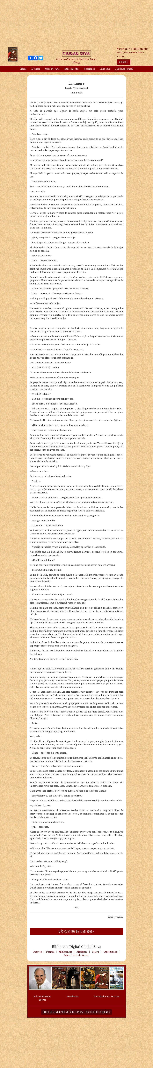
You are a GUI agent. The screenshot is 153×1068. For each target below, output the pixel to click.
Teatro (95, 951)
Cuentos (37, 951)
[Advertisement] (76, 23)
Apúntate (123, 62)
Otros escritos (71, 68)
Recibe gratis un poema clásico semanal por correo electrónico (76, 1012)
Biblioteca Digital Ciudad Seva (76, 946)
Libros (23, 68)
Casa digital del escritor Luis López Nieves (76, 60)
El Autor (35, 68)
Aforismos (81, 951)
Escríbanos (72, 996)
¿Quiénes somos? (124, 68)
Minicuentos (65, 951)
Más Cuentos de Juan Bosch (76, 931)
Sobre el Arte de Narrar (76, 955)
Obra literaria (52, 68)
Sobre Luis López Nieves (42, 998)
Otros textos (110, 951)
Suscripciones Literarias (106, 996)
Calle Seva (105, 68)
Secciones (89, 68)
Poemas (50, 951)
